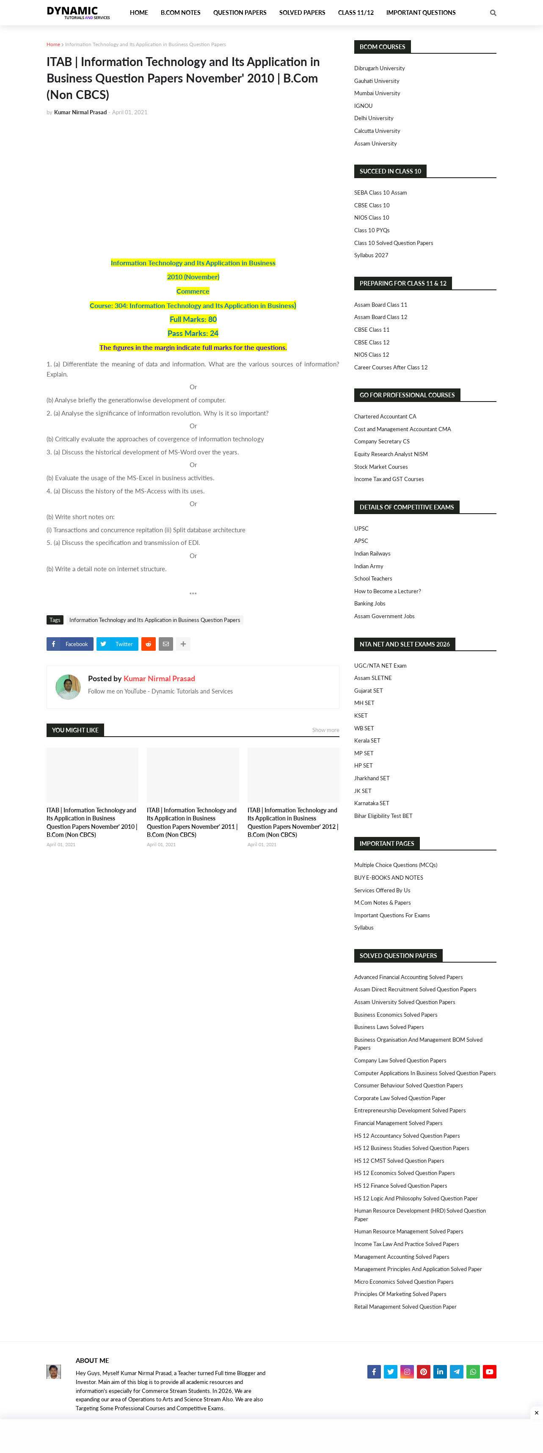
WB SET (364, 728)
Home (53, 44)
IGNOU (363, 105)
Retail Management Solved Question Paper (405, 1306)
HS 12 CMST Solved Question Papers (399, 1160)
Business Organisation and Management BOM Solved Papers (418, 1043)
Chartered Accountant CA (385, 416)
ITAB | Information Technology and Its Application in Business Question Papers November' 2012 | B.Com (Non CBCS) (293, 822)
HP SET (363, 765)
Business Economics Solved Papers (396, 1014)
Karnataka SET (371, 803)
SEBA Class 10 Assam (380, 192)
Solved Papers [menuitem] (302, 12)
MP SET (364, 753)
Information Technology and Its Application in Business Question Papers (145, 44)
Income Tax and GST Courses (389, 479)
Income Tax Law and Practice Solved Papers (406, 1244)
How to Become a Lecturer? (387, 591)
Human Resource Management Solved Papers (408, 1231)
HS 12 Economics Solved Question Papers (404, 1173)
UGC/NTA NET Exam (380, 665)
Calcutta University (377, 130)
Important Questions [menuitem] (421, 12)
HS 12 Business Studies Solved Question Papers (411, 1148)
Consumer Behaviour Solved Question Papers (408, 1085)
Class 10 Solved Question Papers (393, 242)
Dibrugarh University (379, 68)
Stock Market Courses (381, 466)
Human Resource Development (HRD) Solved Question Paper (420, 1214)
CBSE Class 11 (372, 329)
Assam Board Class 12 (381, 317)
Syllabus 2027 (371, 255)
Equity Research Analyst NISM (391, 454)
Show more (325, 729)
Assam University (375, 143)
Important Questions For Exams (392, 915)
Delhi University (374, 118)
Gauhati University (377, 80)
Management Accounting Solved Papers (401, 1256)
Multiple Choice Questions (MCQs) (395, 864)
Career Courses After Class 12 (391, 367)
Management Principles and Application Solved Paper (418, 1269)
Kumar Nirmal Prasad (159, 678)
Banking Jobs (370, 603)
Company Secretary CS (382, 441)
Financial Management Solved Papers (398, 1123)
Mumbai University (377, 93)
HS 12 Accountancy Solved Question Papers (407, 1135)
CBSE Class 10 (372, 205)
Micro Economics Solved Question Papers (404, 1281)
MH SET (364, 702)
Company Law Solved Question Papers (400, 1060)
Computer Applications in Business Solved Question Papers (425, 1073)
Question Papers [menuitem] (240, 12)
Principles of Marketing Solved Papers (400, 1294)
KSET (361, 715)
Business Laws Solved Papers (389, 1027)
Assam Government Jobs (384, 616)
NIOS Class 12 (371, 354)
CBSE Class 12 (372, 342)
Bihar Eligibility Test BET (383, 815)
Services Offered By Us (382, 890)
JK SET (363, 790)
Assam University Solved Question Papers (404, 1002)
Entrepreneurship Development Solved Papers (410, 1110)
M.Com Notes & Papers (382, 902)
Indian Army (368, 566)
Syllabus (364, 927)
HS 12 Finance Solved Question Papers (400, 1185)
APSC (361, 540)
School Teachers (373, 578)
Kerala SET (367, 740)
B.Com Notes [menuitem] (181, 12)
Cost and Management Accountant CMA (402, 429)
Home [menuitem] (139, 12)
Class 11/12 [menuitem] (356, 12)
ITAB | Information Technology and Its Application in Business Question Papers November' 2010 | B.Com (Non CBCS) (92, 822)
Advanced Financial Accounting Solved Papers (408, 977)
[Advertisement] (193, 186)
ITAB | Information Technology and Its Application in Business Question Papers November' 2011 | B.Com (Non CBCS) (192, 822)
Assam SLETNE (373, 677)
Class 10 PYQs (372, 230)
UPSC (361, 528)
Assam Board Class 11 (381, 304)
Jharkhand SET (372, 778)
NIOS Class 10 (371, 217)
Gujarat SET (368, 690)
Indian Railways (372, 553)
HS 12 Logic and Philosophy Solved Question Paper (416, 1198)
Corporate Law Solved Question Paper (400, 1098)
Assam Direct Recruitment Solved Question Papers (415, 989)
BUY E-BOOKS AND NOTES (388, 877)
